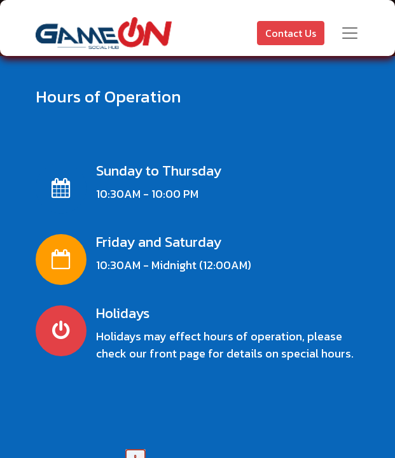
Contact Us (290, 33)
